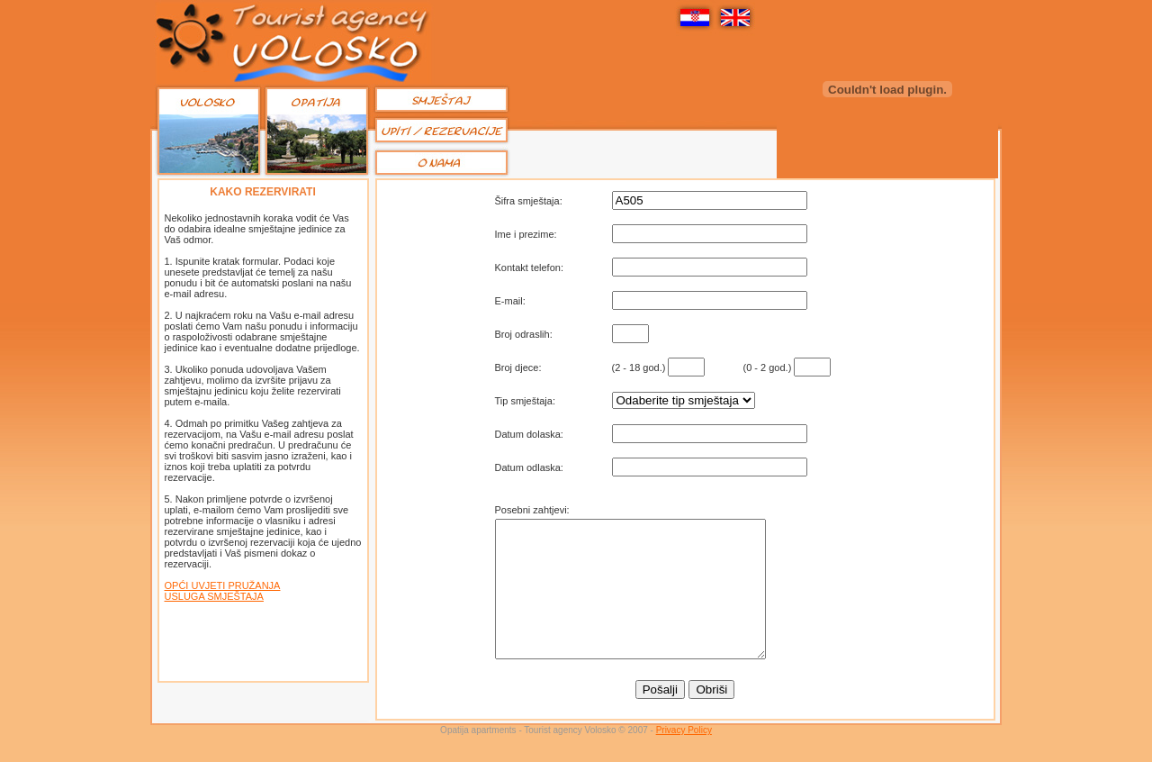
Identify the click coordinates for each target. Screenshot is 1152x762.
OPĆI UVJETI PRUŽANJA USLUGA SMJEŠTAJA (223, 591)
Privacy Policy (684, 757)
